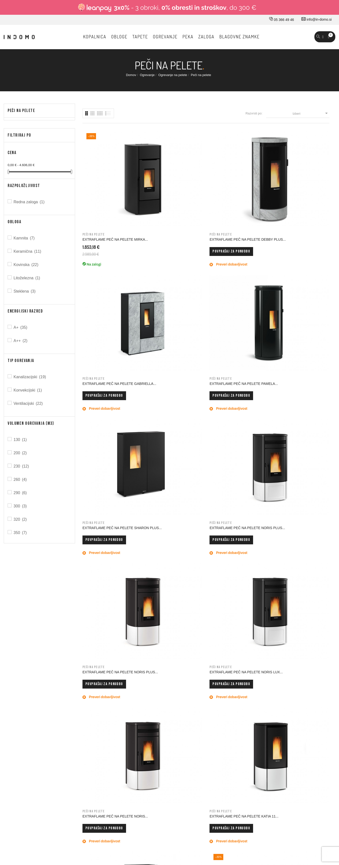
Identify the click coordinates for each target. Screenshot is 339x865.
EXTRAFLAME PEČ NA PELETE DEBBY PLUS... (171, 191)
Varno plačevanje (163, 758)
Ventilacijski (29, 403)
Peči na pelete (21, 110)
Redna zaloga (29, 202)
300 (21, 506)
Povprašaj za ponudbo (168, 204)
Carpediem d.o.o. (322, 816)
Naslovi (218, 758)
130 (21, 440)
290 (21, 493)
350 (21, 533)
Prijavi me (269, 621)
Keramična (28, 251)
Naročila (218, 737)
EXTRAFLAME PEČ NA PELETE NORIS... (107, 385)
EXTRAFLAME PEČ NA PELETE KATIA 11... (171, 385)
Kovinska (26, 265)
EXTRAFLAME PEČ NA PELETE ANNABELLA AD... (298, 385)
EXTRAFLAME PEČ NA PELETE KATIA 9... (235, 385)
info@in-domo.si (316, 19)
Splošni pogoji (161, 737)
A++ (21, 341)
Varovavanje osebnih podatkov (173, 769)
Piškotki (156, 779)
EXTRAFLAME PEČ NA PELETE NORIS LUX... (298, 288)
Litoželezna (27, 278)
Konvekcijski (28, 390)
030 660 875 (57, 718)
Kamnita (24, 238)
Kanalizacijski (30, 377)
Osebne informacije (227, 727)
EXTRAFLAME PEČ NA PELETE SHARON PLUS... (107, 288)
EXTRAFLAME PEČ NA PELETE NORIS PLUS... (171, 288)
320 (21, 519)
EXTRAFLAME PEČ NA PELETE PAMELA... (298, 191)
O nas (93, 717)
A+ (21, 327)
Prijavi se (219, 717)
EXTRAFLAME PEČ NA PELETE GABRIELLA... (235, 191)
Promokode (221, 769)
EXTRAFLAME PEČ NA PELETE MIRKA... (107, 191)
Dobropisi (219, 748)
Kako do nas (98, 727)
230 (22, 466)
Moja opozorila (223, 779)
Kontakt (94, 737)
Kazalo (155, 789)
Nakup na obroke (163, 748)
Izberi (310, 113)
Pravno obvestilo (163, 727)
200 (21, 453)
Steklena (25, 291)
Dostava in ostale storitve (169, 717)
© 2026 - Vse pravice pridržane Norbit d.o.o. (35, 815)
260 (21, 479)
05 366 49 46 (281, 20)
